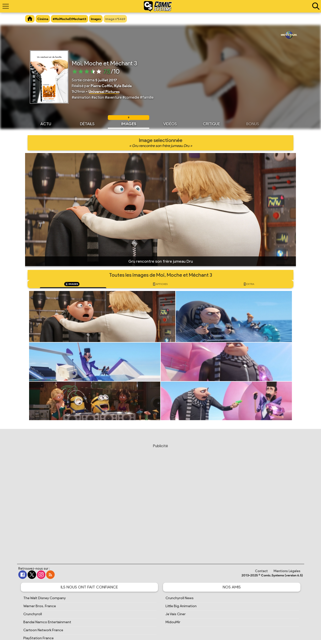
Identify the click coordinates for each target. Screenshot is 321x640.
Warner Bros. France (39, 606)
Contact (261, 571)
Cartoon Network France (43, 630)
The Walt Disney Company (44, 598)
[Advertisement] (160, 499)
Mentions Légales (287, 571)
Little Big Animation (181, 606)
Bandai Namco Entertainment (47, 622)
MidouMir (173, 622)
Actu (45, 123)
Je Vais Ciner (176, 614)
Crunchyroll (32, 614)
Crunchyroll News (180, 598)
